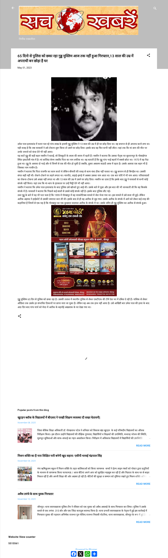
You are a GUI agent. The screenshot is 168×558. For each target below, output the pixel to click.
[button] (148, 55)
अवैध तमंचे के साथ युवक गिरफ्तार (35, 494)
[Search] (155, 9)
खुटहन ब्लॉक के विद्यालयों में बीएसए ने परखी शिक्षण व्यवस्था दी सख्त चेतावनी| (59, 417)
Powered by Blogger (84, 549)
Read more (143, 445)
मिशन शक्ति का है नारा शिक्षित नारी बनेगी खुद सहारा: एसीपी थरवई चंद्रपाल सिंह (60, 455)
